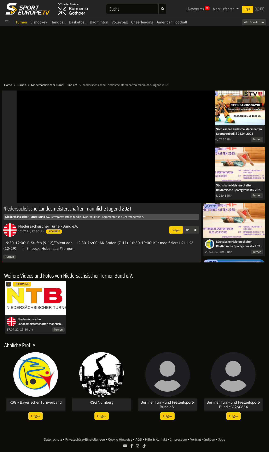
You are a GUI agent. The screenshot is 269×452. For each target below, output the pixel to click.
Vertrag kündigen (203, 439)
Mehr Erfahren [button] (224, 9)
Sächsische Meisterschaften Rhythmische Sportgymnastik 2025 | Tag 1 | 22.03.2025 (239, 188)
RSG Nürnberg (101, 402)
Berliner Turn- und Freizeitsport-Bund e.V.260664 (233, 404)
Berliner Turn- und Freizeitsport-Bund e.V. (167, 404)
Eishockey (38, 22)
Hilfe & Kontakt (156, 439)
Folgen (176, 230)
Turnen (21, 22)
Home (8, 85)
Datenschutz (53, 439)
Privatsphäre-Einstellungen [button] (85, 439)
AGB (139, 439)
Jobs (221, 439)
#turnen (66, 248)
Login (248, 9)
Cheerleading (142, 22)
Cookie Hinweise (120, 439)
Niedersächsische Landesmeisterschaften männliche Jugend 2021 (40, 321)
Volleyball (119, 22)
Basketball (77, 22)
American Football (172, 22)
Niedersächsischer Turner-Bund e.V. (54, 85)
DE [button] (259, 9)
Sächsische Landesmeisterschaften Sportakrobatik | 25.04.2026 (239, 131)
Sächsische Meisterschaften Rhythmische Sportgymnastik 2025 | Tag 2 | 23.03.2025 (239, 244)
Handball (58, 22)
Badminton (99, 22)
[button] (187, 230)
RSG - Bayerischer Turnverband (36, 402)
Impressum (179, 439)
